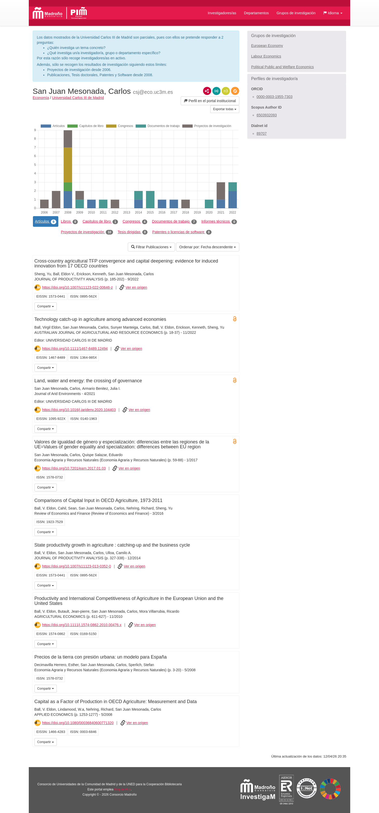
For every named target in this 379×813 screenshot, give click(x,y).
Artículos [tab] (45, 221)
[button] (332, 12)
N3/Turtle (226, 91)
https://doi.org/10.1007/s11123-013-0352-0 (76, 566)
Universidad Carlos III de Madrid (78, 98)
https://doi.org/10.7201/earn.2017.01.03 (74, 468)
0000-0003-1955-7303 (275, 97)
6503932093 (267, 115)
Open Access (235, 318)
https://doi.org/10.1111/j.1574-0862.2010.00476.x (82, 625)
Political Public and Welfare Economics (282, 67)
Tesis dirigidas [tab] (133, 232)
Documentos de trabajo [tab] (174, 221)
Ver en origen (136, 287)
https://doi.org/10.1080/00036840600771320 (78, 723)
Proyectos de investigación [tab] (87, 232)
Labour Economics (266, 56)
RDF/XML (207, 91)
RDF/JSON (235, 91)
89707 (262, 133)
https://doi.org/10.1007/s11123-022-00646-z (77, 287)
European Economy (267, 46)
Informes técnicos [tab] (219, 221)
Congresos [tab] (135, 221)
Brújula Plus (122, 789)
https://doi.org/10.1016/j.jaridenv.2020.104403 (79, 410)
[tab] (296, 36)
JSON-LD (216, 91)
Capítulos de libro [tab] (100, 221)
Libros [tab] (69, 221)
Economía (41, 98)
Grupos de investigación (296, 13)
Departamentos (256, 13)
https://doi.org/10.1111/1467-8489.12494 (75, 349)
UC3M (234, 306)
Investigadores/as (222, 13)
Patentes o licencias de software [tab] (181, 232)
